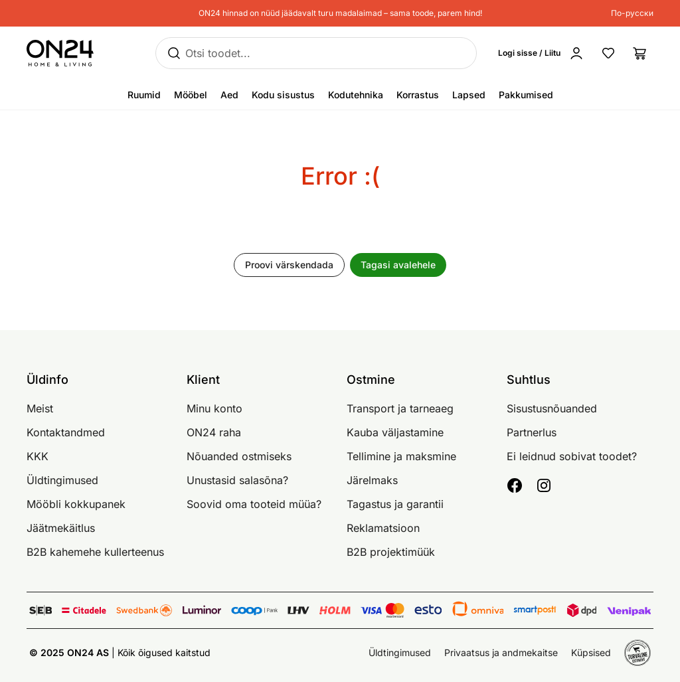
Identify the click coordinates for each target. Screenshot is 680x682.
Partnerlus (531, 432)
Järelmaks (372, 480)
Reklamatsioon (383, 528)
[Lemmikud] (608, 53)
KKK (37, 456)
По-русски (632, 13)
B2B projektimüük (391, 551)
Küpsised (591, 652)
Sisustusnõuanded (552, 408)
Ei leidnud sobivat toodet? (572, 456)
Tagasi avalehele (398, 264)
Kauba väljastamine (395, 432)
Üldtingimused (62, 480)
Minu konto (214, 408)
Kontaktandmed (66, 432)
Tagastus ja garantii (395, 504)
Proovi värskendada (289, 264)
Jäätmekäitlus (61, 528)
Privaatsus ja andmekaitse (501, 652)
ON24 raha (214, 432)
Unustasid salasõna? (237, 480)
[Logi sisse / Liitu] (544, 53)
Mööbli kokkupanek (76, 504)
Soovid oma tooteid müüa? (254, 504)
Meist (40, 408)
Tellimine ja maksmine (401, 456)
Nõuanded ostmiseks (239, 456)
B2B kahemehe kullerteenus (95, 551)
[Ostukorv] (640, 53)
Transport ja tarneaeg (400, 408)
